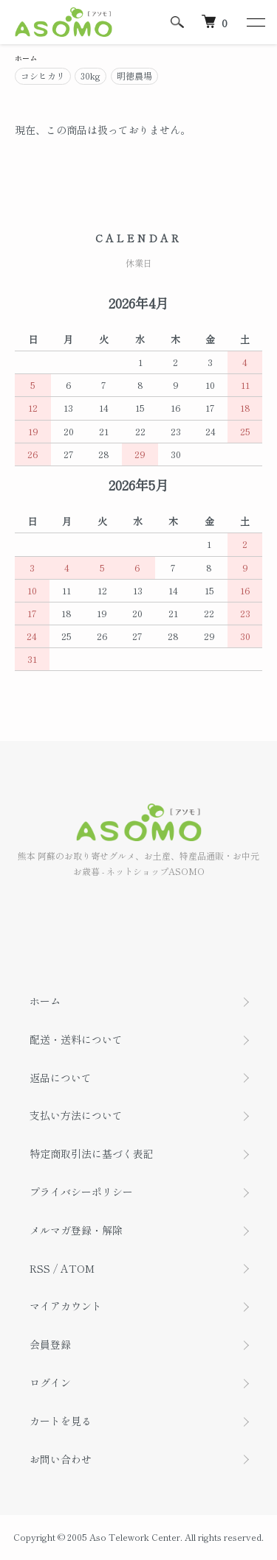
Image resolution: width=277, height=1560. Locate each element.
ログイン (50, 1382)
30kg (90, 75)
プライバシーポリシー (81, 1191)
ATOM (78, 1268)
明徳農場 (134, 75)
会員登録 (50, 1344)
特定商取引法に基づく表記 (92, 1153)
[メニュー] (255, 22)
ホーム (26, 57)
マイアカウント (66, 1306)
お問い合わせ (61, 1459)
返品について (61, 1077)
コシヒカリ (43, 75)
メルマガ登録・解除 (76, 1230)
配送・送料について (76, 1039)
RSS (40, 1268)
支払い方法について (76, 1115)
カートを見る (61, 1420)
